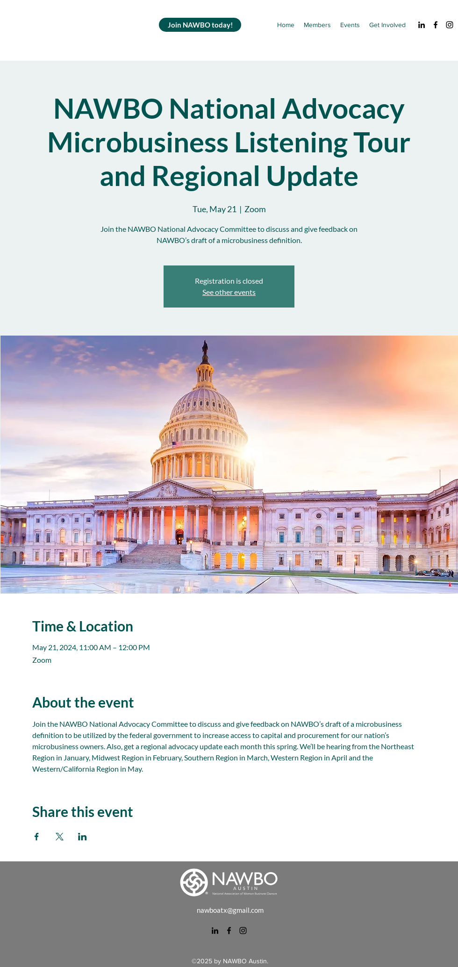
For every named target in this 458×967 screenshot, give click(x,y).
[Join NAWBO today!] (200, 25)
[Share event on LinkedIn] (82, 836)
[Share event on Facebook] (36, 836)
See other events (229, 291)
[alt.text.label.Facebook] (435, 24)
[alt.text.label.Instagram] (449, 24)
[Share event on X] (59, 836)
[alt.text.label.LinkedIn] (421, 24)
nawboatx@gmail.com (230, 910)
